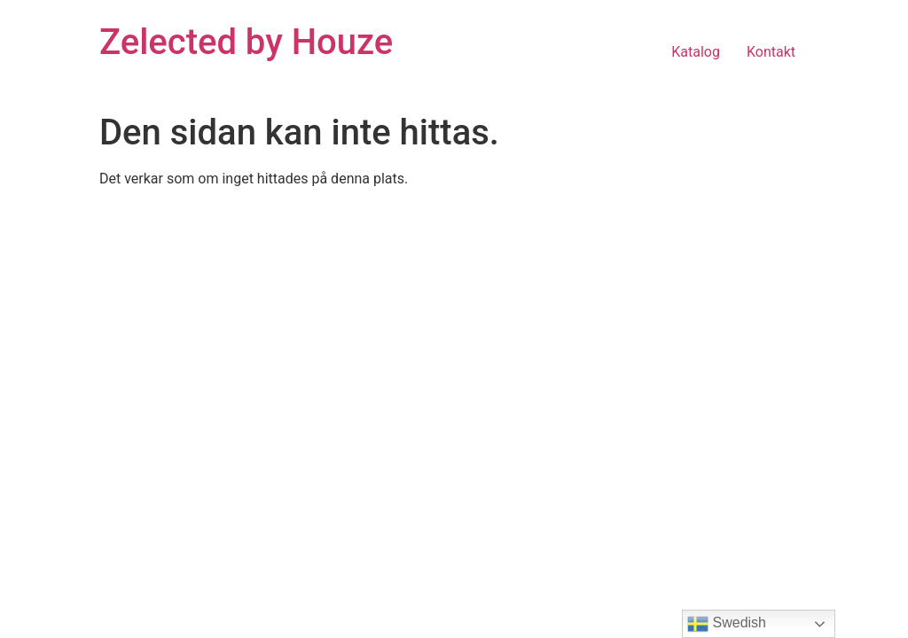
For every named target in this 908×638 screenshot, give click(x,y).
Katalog (695, 51)
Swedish (726, 623)
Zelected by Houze (246, 42)
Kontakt (771, 51)
